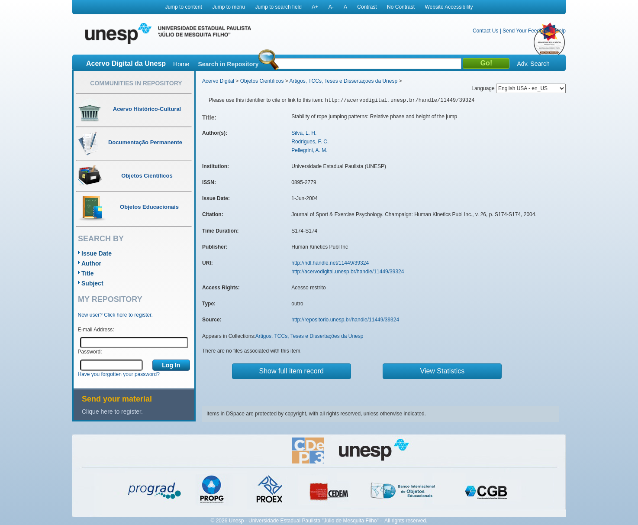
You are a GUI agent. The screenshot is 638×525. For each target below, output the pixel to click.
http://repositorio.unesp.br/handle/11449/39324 (345, 320)
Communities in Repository (136, 83)
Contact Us (485, 31)
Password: (90, 352)
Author (91, 263)
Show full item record (291, 371)
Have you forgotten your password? (119, 374)
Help (560, 31)
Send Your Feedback (527, 31)
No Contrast (401, 7)
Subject (92, 283)
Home (181, 64)
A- (331, 7)
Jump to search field (278, 7)
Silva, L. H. (303, 133)
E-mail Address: (96, 330)
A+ (315, 7)
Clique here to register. (112, 411)
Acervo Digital (218, 81)
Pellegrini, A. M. (309, 150)
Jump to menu (228, 7)
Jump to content (183, 7)
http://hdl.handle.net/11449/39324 (330, 263)
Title (87, 273)
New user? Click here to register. (115, 315)
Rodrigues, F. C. (310, 142)
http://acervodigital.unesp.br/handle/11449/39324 (347, 272)
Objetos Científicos (262, 81)
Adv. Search (533, 63)
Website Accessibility (449, 7)
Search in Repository (228, 64)
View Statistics (442, 371)
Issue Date (96, 253)
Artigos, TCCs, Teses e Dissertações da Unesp (343, 81)
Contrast (367, 7)
